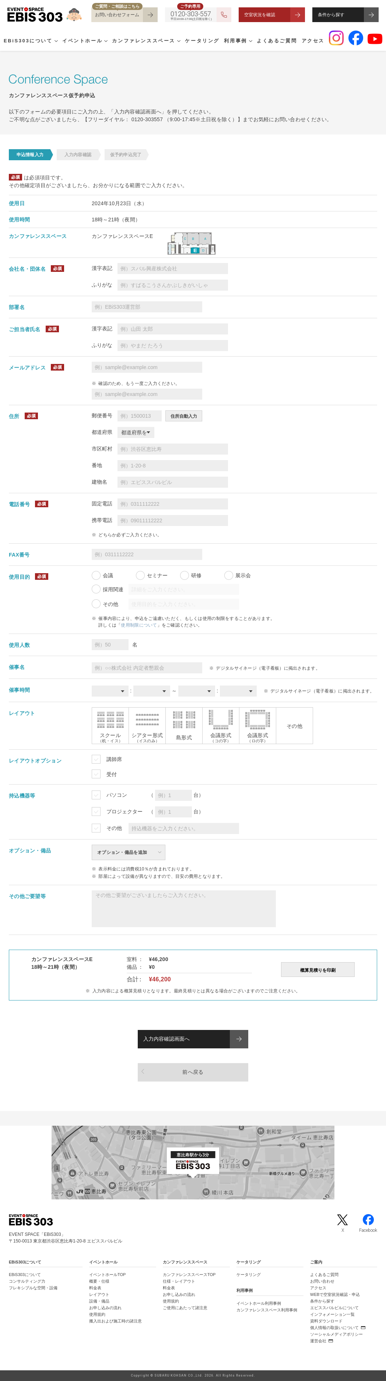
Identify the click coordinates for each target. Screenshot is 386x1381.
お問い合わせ (322, 1281)
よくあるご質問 (277, 40)
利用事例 (235, 40)
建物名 (99, 482)
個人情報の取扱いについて (334, 1327)
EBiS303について (28, 40)
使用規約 (97, 1314)
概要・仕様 (99, 1281)
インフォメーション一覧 (332, 1314)
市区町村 (102, 449)
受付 (111, 774)
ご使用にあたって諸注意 (185, 1307)
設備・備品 (99, 1301)
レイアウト (99, 1294)
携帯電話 (102, 520)
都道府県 (102, 432)
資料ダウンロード (326, 1321)
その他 (110, 604)
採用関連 (113, 589)
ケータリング (202, 40)
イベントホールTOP (107, 1274)
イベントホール (82, 40)
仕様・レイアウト (179, 1281)
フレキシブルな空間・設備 (33, 1288)
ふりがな (102, 285)
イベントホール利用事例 (258, 1303)
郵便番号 (102, 415)
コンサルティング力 (27, 1281)
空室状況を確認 (259, 14)
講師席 (114, 759)
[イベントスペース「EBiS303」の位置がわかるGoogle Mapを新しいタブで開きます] (193, 1162)
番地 (97, 465)
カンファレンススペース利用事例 (266, 1310)
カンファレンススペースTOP (189, 1274)
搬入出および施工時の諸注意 (115, 1321)
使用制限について (139, 625)
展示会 (243, 575)
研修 (196, 575)
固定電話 (102, 504)
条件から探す (331, 14)
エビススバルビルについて (334, 1307)
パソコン (116, 795)
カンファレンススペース (143, 40)
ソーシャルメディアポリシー (336, 1334)
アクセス (313, 40)
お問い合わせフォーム (117, 14)
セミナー (157, 575)
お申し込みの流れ (105, 1307)
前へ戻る (192, 1072)
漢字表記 (102, 268)
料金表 (95, 1288)
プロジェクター (124, 811)
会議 (108, 575)
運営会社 (318, 1341)
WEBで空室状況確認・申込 (335, 1294)
